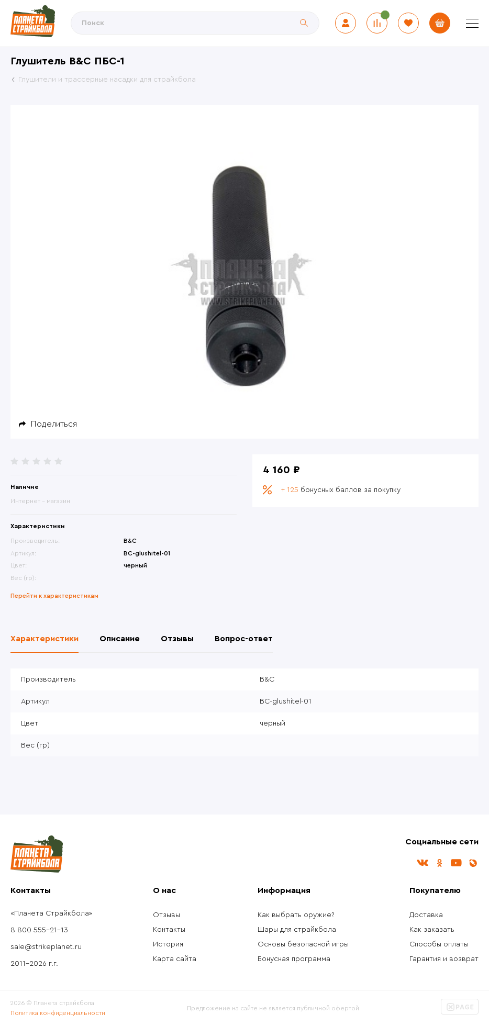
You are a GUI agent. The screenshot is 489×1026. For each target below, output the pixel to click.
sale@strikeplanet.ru (46, 947)
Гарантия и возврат (444, 959)
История (168, 944)
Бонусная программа (294, 959)
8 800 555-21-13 (39, 930)
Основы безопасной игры (303, 944)
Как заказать (431, 929)
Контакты (169, 929)
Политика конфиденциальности (57, 1013)
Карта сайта (174, 959)
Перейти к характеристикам (54, 596)
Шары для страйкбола (297, 929)
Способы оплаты (439, 944)
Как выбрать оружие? (296, 915)
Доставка (426, 915)
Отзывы (166, 915)
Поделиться (54, 424)
